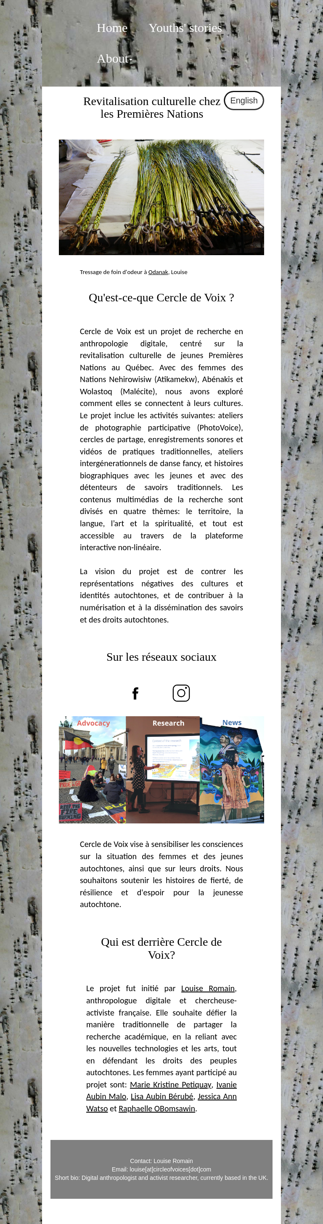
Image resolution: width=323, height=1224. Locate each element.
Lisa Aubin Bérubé (162, 1096)
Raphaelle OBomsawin (157, 1108)
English (244, 100)
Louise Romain (208, 988)
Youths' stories (185, 27)
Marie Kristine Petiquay (170, 1084)
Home (112, 27)
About (114, 58)
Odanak (158, 272)
